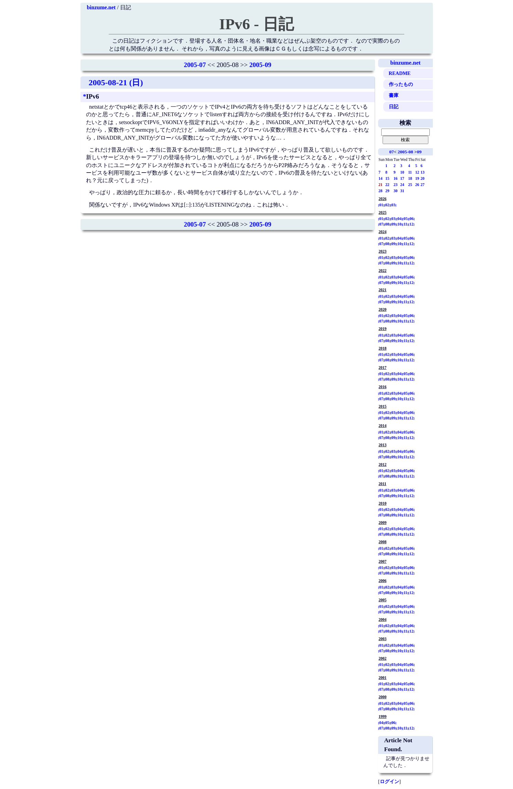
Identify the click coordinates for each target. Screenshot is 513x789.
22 (387, 185)
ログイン (389, 781)
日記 (393, 106)
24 (402, 185)
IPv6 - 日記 (256, 24)
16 (396, 178)
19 (417, 178)
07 (391, 151)
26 (417, 185)
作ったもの (401, 84)
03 (394, 205)
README (400, 73)
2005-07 (195, 64)
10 (402, 172)
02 (387, 205)
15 (387, 178)
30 (396, 191)
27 (422, 185)
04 (399, 219)
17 (402, 178)
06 (412, 219)
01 (381, 205)
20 (422, 178)
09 (419, 151)
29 (387, 191)
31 (402, 191)
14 (380, 178)
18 (410, 178)
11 (410, 172)
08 (387, 224)
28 (380, 191)
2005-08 (405, 151)
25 (410, 185)
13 (422, 172)
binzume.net (101, 7)
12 (417, 172)
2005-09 (260, 64)
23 (396, 185)
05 (406, 219)
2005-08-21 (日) (116, 82)
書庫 (393, 95)
